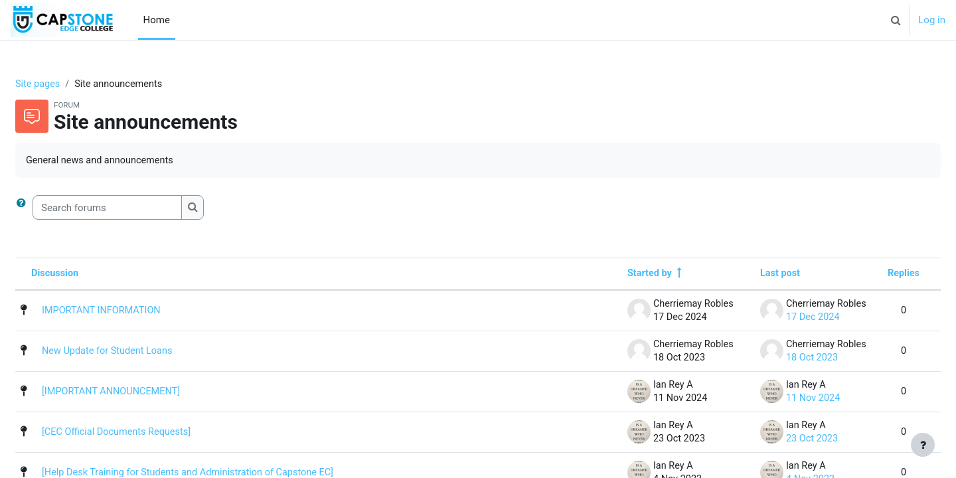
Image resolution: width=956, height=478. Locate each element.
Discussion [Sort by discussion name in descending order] (87, 275)
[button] (895, 20)
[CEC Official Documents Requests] (151, 433)
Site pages (70, 84)
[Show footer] (923, 445)
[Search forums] (139, 209)
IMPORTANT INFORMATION (135, 312)
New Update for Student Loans (141, 352)
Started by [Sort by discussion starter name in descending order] (617, 275)
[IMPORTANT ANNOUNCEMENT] (145, 393)
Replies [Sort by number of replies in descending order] (871, 275)
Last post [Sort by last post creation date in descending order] (747, 275)
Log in (931, 20)
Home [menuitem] (156, 20)
